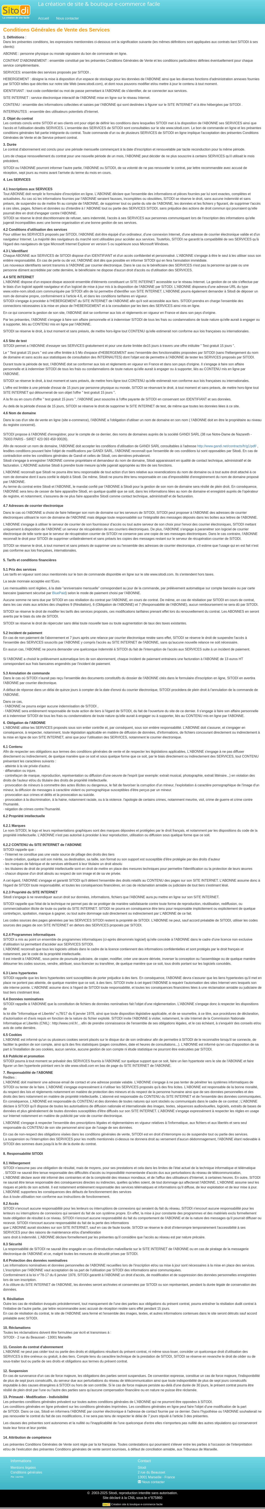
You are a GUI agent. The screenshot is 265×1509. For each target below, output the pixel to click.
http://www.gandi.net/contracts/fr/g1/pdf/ (226, 446)
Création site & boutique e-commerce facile (137, 1506)
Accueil (43, 18)
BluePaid (59, 593)
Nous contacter (67, 18)
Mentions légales (23, 1467)
